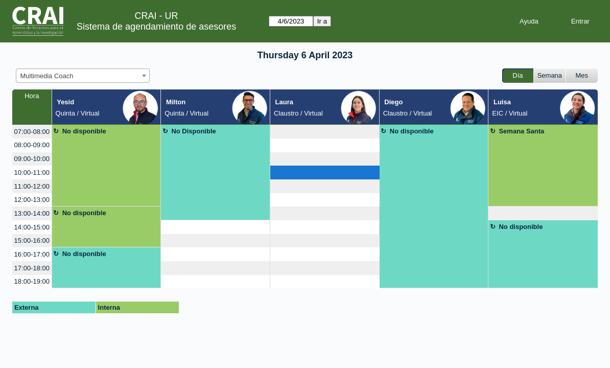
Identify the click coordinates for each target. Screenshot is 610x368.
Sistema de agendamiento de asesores (156, 26)
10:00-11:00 (32, 172)
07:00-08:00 (32, 131)
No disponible (84, 131)
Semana (549, 75)
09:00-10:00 (32, 159)
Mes (582, 75)
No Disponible (193, 131)
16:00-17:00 (32, 254)
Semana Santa (521, 131)
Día (517, 75)
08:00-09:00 (32, 145)
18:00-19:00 (32, 281)
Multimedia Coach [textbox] (47, 76)
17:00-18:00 (32, 268)
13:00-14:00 (32, 213)
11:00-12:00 (32, 186)
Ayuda (529, 21)
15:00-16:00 (32, 240)
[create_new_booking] (324, 132)
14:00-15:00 (32, 227)
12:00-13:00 (32, 199)
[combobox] (83, 75)
